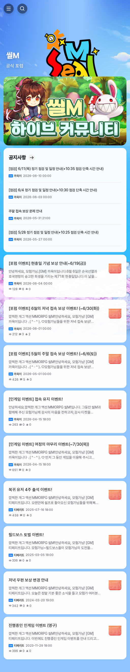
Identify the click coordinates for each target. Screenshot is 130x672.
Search (22, 9)
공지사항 (22, 157)
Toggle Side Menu (9, 9)
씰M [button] (12, 55)
